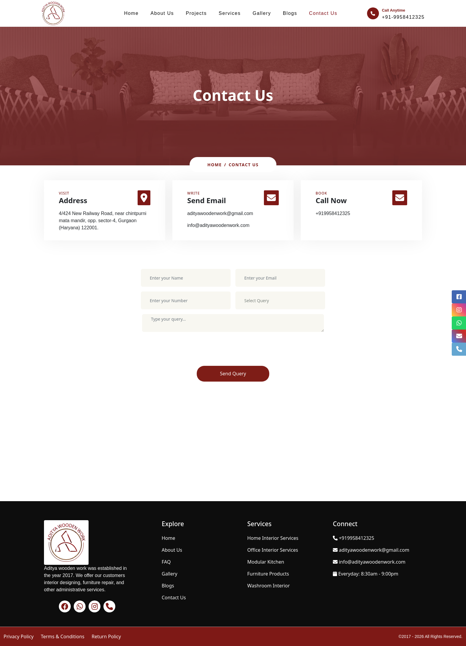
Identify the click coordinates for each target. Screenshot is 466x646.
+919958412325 (333, 213)
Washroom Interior (268, 585)
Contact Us (323, 13)
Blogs (290, 13)
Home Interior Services (272, 538)
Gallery (262, 13)
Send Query (233, 373)
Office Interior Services (272, 550)
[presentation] (187, 351)
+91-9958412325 (403, 17)
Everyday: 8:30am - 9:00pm (368, 573)
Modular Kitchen (265, 562)
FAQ (166, 562)
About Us (162, 13)
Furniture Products (268, 573)
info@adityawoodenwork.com (218, 225)
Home (131, 13)
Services (230, 13)
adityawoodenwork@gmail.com (220, 213)
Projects (196, 13)
